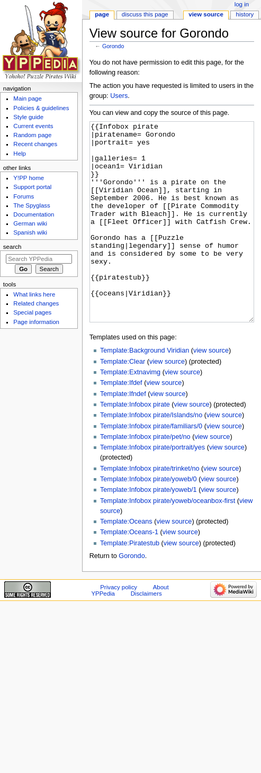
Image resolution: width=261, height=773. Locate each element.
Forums (23, 196)
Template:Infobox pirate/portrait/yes (152, 487)
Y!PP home (28, 178)
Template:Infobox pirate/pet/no (145, 476)
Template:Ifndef (123, 433)
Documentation (33, 214)
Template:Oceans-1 (129, 572)
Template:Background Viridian (144, 390)
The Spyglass (31, 205)
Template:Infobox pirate (135, 444)
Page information (36, 322)
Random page (32, 135)
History (245, 14)
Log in (242, 4)
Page (102, 14)
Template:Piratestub (129, 583)
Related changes (36, 303)
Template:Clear (122, 401)
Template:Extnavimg (130, 412)
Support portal (32, 187)
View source (205, 14)
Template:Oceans (126, 561)
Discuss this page (145, 14)
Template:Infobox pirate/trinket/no (150, 508)
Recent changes (35, 144)
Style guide (28, 117)
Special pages (32, 312)
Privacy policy (118, 627)
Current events (33, 126)
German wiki (30, 223)
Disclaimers (146, 633)
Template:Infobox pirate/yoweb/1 (148, 529)
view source (211, 390)
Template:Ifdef (121, 422)
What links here (34, 294)
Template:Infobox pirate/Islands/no (151, 455)
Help (19, 153)
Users (119, 96)
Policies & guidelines (41, 108)
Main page (27, 98)
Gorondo (113, 46)
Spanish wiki (30, 232)
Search (12, 247)
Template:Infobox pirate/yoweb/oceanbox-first (167, 540)
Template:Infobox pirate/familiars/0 (151, 466)
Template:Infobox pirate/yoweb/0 (148, 519)
